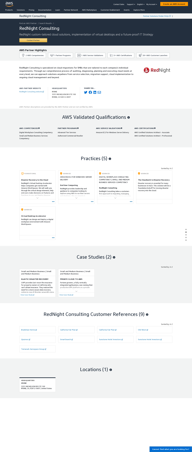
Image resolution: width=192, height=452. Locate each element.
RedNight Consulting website (31, 92)
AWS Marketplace (89, 10)
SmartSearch (66, 339)
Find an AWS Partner (28, 23)
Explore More (139, 10)
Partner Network (71, 10)
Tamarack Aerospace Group (33, 349)
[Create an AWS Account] (174, 4)
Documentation (44, 10)
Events (127, 10)
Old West (143, 330)
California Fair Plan (69, 330)
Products (9, 10)
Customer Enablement (110, 10)
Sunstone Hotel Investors (111, 339)
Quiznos (25, 339)
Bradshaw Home (29, 330)
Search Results (45, 23)
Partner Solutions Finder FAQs (157, 16)
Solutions (21, 10)
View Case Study (27, 295)
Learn (57, 10)
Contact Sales (118, 4)
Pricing (31, 10)
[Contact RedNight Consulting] (33, 40)
